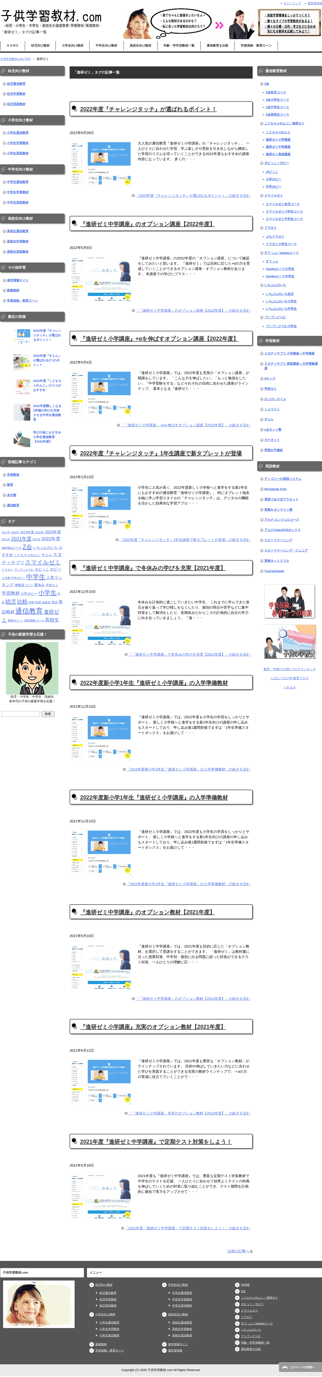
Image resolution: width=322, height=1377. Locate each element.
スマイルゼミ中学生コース (284, 219)
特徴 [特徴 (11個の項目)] (31, 602)
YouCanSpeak (274, 571)
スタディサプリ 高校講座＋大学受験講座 (291, 366)
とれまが (290, 687)
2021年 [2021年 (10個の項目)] (6, 539)
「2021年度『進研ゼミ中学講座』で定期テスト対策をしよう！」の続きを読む (187, 1229)
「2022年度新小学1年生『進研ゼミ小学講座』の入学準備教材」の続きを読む (188, 770)
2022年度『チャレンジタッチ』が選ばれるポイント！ (148, 109)
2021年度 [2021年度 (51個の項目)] (21, 538)
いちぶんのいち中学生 (281, 309)
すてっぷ (272, 261)
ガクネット (272, 440)
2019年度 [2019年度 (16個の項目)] (27, 532)
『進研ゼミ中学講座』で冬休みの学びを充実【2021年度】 (153, 568)
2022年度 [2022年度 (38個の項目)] (50, 538)
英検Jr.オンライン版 (278, 509)
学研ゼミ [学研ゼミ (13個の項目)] (52, 585)
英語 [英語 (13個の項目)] (54, 602)
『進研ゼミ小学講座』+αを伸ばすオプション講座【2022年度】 (159, 339)
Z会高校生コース (277, 114)
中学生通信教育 (18, 182)
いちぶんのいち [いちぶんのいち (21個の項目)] (45, 548)
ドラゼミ (270, 228)
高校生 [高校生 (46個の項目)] (52, 619)
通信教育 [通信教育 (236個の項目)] (29, 611)
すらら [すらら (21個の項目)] (46, 555)
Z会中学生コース (277, 107)
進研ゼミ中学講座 (278, 147)
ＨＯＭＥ (12, 45)
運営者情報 (176, 1351)
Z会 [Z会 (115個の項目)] (27, 546)
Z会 (266, 84)
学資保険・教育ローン (256, 45)
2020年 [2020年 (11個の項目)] (39, 532)
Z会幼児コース (276, 92)
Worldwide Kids (275, 489)
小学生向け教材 (72, 45)
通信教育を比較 (217, 45)
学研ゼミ (270, 389)
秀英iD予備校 (273, 450)
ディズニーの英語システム (283, 479)
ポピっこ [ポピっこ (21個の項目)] (42, 569)
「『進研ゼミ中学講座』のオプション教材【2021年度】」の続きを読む (192, 1000)
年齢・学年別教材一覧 (179, 45)
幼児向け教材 (40, 45)
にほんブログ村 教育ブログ (290, 678)
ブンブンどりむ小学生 (281, 326)
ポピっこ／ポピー (276, 163)
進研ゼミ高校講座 (278, 154)
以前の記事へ (238, 1252)
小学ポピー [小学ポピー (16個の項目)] (28, 593)
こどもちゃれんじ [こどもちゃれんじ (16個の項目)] (27, 555)
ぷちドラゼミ (275, 236)
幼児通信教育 (16, 84)
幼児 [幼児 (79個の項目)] (10, 601)
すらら (269, 419)
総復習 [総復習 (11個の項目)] (46, 602)
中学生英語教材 (18, 202)
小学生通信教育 (18, 132)
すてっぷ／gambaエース (281, 253)
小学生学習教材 (18, 143)
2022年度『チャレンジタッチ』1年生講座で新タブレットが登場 (161, 453)
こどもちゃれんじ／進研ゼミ (284, 123)
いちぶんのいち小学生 (281, 301)
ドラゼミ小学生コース (281, 244)
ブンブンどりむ (275, 317)
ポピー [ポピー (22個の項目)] (55, 569)
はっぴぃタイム (275, 399)
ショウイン (272, 409)
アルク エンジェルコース (281, 519)
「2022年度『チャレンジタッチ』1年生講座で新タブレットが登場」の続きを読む (184, 540)
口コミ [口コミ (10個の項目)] (29, 585)
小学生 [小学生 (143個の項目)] (47, 592)
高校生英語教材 (18, 251)
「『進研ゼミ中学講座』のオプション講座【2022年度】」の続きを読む (192, 311)
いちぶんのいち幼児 (280, 294)
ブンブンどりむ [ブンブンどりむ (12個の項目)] (24, 569)
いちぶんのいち (275, 285)
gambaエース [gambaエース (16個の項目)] (12, 548)
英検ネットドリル (276, 561)
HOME (245, 1285)
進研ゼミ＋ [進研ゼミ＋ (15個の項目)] (15, 620)
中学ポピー (273, 186)
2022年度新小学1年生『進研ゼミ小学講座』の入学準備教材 (154, 683)
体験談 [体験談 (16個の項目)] (20, 585)
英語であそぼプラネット (281, 499)
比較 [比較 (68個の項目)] (22, 602)
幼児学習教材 (16, 94)
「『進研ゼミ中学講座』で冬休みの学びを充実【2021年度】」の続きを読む (189, 655)
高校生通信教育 (18, 231)
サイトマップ (290, 3)
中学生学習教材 (18, 192)
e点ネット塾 (272, 429)
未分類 (11, 495)
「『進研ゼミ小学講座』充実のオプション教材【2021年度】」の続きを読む (189, 1114)
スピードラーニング (278, 540)
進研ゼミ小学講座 (278, 139)
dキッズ (270, 378)
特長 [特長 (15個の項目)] (38, 602)
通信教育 (13, 505)
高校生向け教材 (140, 45)
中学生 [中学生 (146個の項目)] (36, 576)
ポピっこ (272, 172)
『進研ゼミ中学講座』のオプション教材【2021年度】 (147, 913)
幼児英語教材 (16, 104)
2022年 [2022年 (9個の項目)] (36, 539)
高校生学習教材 (18, 241)
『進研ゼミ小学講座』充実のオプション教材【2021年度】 (153, 1028)
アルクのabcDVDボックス (282, 530)
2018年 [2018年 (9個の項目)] (15, 532)
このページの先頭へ (303, 1367)
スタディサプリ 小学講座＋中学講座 (289, 353)
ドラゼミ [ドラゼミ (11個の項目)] (7, 569)
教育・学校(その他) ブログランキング (290, 669)
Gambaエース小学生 (280, 269)
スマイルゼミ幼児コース (283, 204)
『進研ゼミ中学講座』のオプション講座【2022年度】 (147, 224)
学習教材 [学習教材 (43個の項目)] (11, 593)
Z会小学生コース (277, 100)
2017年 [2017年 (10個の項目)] (6, 532)
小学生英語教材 (18, 153)
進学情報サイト (18, 280)
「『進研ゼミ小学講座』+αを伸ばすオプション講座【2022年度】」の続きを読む (185, 426)
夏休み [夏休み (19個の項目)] (39, 585)
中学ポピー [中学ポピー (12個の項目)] (18, 578)
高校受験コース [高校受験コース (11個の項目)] (34, 620)
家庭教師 (13, 290)
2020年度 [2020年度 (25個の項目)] (53, 532)
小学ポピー (273, 179)
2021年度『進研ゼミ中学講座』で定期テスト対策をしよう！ (156, 1142)
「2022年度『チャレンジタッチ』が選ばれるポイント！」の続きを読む (192, 196)
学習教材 (13, 475)
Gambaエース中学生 (280, 276)
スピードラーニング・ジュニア (286, 550)
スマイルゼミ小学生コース (284, 211)
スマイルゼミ (273, 195)
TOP (16, 59)
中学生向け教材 (106, 45)
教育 (10, 485)
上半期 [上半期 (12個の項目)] (6, 578)
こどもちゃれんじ (278, 132)
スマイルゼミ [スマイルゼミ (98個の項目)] (43, 562)
